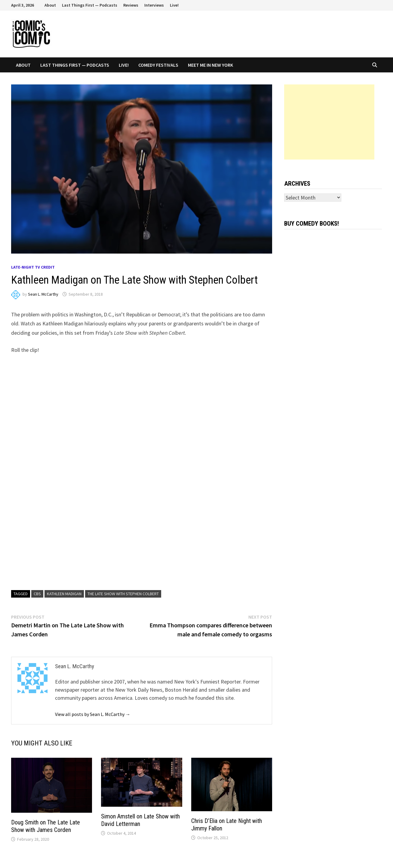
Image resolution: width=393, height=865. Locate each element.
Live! (174, 5)
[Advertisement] (329, 122)
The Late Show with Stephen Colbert (123, 593)
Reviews (130, 5)
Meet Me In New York (210, 65)
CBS (37, 593)
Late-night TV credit (33, 267)
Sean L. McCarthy (43, 294)
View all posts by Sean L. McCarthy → (92, 714)
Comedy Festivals (158, 65)
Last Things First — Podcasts (89, 5)
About (50, 5)
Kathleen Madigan (64, 593)
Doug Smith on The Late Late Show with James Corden (45, 826)
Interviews (154, 5)
